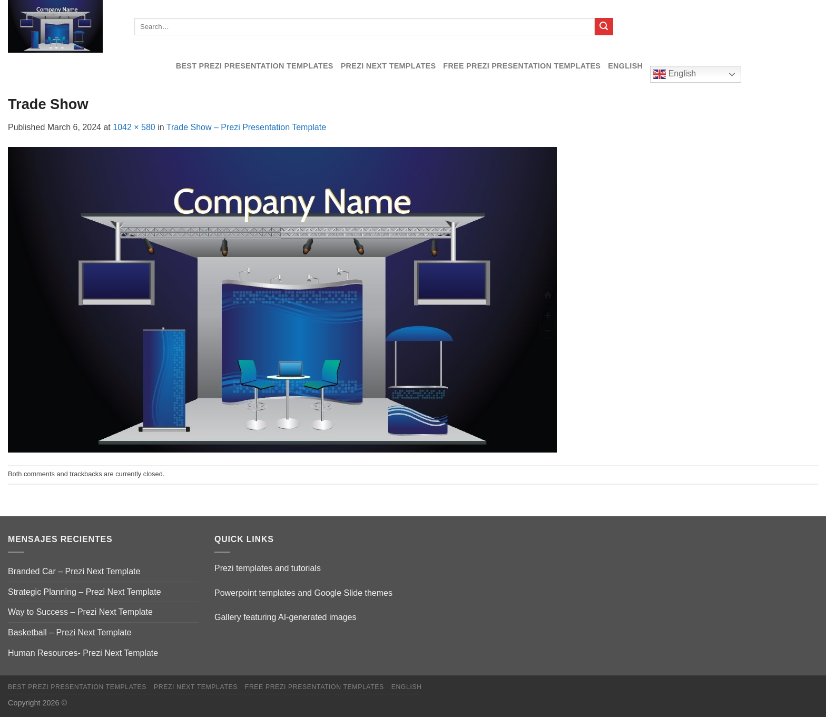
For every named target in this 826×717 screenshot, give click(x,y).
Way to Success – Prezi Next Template (80, 611)
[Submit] (604, 27)
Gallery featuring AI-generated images (285, 617)
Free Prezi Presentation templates (522, 66)
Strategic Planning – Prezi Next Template (84, 591)
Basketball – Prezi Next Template (69, 632)
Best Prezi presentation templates (254, 66)
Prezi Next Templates (388, 66)
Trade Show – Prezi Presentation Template (246, 127)
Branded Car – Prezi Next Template (74, 571)
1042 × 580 (134, 127)
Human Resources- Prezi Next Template (83, 653)
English (625, 66)
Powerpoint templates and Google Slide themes (303, 592)
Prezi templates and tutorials (267, 568)
